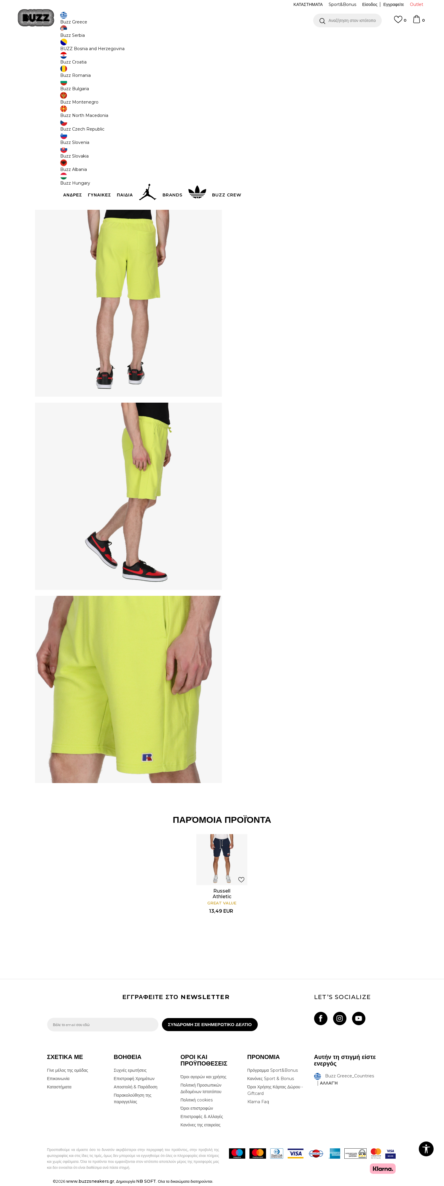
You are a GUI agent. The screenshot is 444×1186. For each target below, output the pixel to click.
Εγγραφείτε (393, 4)
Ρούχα (109, 47)
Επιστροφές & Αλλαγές (202, 1118)
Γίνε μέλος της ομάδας (67, 1071)
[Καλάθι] (418, 22)
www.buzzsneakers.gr (90, 1182)
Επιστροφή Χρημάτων (134, 1080)
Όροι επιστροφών (197, 1109)
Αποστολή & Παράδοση (135, 1088)
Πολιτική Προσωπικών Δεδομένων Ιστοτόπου (201, 1090)
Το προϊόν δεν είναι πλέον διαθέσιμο (280, 132)
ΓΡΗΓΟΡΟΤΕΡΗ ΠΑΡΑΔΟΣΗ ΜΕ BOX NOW (204, 38)
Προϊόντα (92, 47)
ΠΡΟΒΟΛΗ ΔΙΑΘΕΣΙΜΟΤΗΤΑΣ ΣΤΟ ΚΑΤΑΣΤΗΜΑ (311, 187)
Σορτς (147, 47)
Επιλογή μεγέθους (251, 88)
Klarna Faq (258, 1103)
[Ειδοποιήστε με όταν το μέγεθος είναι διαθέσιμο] (243, 98)
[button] (347, 20)
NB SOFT (146, 1182)
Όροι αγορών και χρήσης (204, 1078)
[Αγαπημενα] (400, 22)
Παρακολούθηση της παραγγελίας (133, 1100)
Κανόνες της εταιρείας (201, 1126)
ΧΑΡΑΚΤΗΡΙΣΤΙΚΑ (311, 168)
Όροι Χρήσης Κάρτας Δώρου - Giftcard (275, 1092)
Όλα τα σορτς (128, 47)
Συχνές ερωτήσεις (130, 1071)
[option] (222, 38)
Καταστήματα (59, 1088)
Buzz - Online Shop (64, 47)
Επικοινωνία (58, 1080)
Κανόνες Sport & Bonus (270, 1080)
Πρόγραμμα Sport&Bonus (272, 1071)
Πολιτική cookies (197, 1101)
